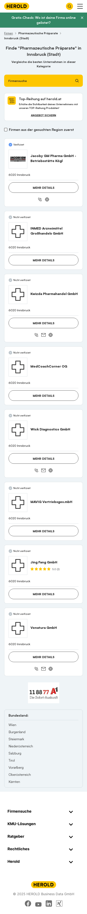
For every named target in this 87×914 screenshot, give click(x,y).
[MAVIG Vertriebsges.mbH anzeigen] (18, 502)
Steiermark (16, 739)
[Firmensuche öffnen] (69, 6)
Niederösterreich (21, 746)
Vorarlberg (16, 767)
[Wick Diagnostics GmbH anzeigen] (18, 430)
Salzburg (15, 753)
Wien (12, 725)
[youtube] (38, 903)
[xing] (59, 903)
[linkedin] (49, 903)
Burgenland (17, 732)
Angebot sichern (43, 115)
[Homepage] (16, 6)
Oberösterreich (20, 774)
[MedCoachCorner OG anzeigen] (18, 367)
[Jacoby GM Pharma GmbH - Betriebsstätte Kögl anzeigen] (18, 159)
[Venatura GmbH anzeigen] (18, 628)
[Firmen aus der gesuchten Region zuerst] (5, 129)
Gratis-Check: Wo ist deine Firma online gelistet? (43, 20)
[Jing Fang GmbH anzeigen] (18, 565)
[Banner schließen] (81, 17)
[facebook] (28, 903)
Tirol (12, 760)
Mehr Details (43, 187)
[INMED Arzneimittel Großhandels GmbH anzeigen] (18, 231)
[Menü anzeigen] (80, 6)
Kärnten (14, 782)
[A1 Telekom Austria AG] (43, 692)
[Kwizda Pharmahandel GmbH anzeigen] (18, 294)
